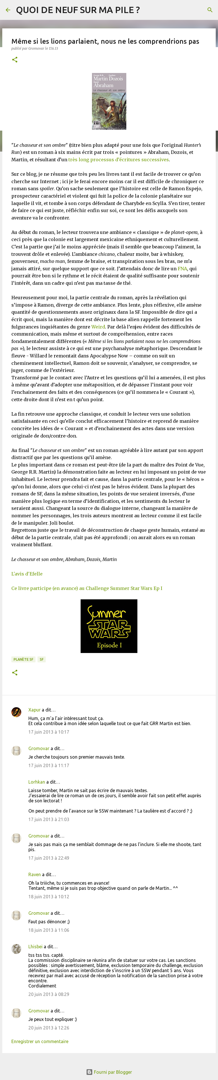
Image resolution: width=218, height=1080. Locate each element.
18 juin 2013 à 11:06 (48, 930)
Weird (98, 327)
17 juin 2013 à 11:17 (48, 765)
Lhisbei (35, 946)
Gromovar (38, 748)
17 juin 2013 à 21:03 (48, 819)
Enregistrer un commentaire (39, 1041)
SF (41, 659)
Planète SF (23, 659)
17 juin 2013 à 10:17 (48, 731)
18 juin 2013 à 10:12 (48, 896)
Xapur (34, 709)
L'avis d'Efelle (27, 574)
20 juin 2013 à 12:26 (48, 1027)
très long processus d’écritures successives (118, 159)
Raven (34, 874)
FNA (182, 268)
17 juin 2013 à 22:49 (48, 858)
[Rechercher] (210, 10)
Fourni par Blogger (109, 1072)
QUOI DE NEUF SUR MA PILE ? (78, 10)
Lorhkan (36, 781)
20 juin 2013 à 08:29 (48, 994)
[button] (14, 60)
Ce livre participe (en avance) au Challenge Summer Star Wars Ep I (86, 588)
